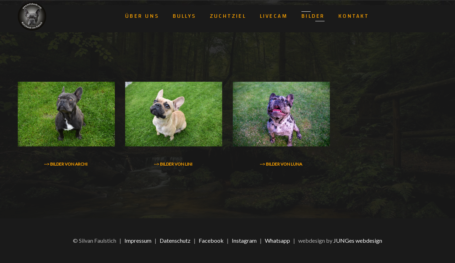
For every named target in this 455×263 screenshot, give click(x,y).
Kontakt (353, 16)
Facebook (211, 240)
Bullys (184, 16)
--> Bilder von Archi (65, 164)
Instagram (244, 240)
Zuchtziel (228, 16)
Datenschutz (175, 240)
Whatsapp (277, 240)
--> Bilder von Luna (281, 164)
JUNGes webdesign (357, 240)
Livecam (274, 16)
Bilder (313, 16)
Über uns (142, 16)
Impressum (137, 240)
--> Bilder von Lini (173, 164)
